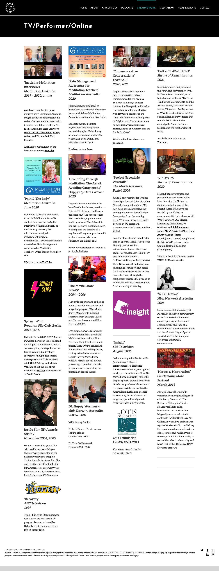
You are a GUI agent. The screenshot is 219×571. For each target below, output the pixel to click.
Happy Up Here (92, 211)
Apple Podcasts (80, 251)
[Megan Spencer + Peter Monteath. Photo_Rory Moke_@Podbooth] (176, 47)
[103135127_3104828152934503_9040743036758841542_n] (43, 158)
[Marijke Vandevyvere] (132, 47)
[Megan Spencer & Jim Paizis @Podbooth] (176, 150)
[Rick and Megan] (43, 47)
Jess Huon (46, 132)
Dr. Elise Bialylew (48, 128)
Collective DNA (184, 444)
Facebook (86, 247)
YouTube (47, 262)
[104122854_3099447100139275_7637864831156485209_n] (87, 47)
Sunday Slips (47, 352)
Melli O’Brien (31, 132)
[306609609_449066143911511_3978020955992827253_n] (43, 270)
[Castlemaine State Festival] (176, 349)
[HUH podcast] (87, 155)
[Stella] (132, 58)
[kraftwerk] (87, 377)
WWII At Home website (170, 260)
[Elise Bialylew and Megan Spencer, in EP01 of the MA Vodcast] (43, 63)
